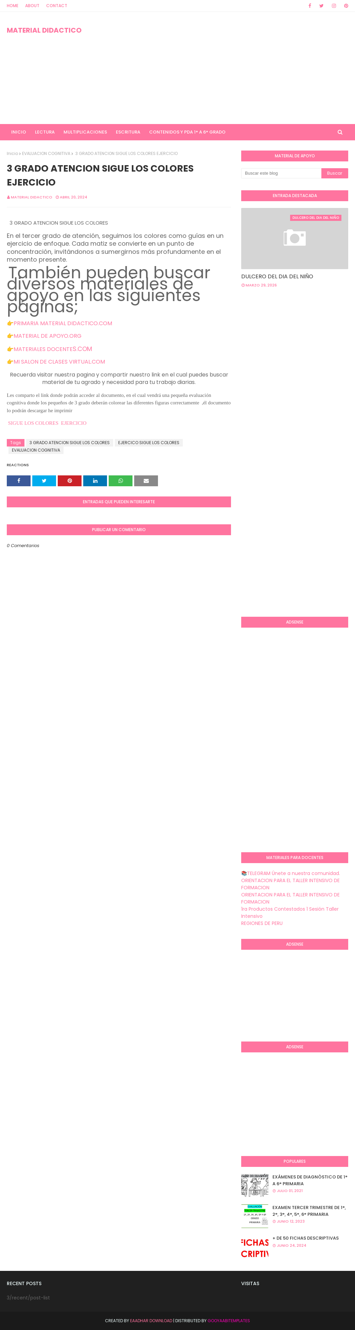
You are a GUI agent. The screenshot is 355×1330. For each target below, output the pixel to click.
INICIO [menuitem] (18, 132)
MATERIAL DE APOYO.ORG (48, 336)
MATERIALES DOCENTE (43, 349)
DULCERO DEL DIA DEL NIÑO (277, 276)
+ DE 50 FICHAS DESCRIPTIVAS (305, 1238)
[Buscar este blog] (281, 173)
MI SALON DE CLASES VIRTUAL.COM (59, 362)
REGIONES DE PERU (262, 923)
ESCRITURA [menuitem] (128, 132)
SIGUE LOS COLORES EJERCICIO (47, 423)
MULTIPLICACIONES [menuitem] (85, 132)
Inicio (12, 153)
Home (12, 5)
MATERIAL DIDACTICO (44, 30)
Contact (56, 5)
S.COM (82, 349)
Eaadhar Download (151, 1321)
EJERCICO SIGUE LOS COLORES (148, 442)
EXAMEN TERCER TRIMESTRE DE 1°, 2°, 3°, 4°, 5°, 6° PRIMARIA (309, 1211)
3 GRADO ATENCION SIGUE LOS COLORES (70, 442)
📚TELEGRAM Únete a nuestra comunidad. (290, 873)
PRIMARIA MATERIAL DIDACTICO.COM (63, 323)
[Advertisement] (229, 68)
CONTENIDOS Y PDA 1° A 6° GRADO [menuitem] (187, 132)
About (32, 5)
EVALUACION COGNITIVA (46, 153)
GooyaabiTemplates (229, 1321)
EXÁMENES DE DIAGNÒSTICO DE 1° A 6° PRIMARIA (310, 1180)
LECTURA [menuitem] (45, 132)
